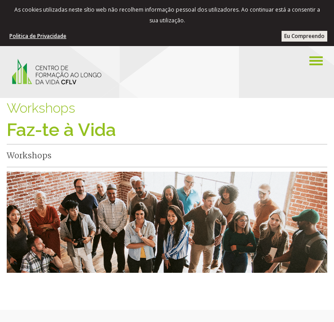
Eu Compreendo (304, 36)
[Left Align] (316, 61)
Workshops (41, 108)
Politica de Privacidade (37, 36)
